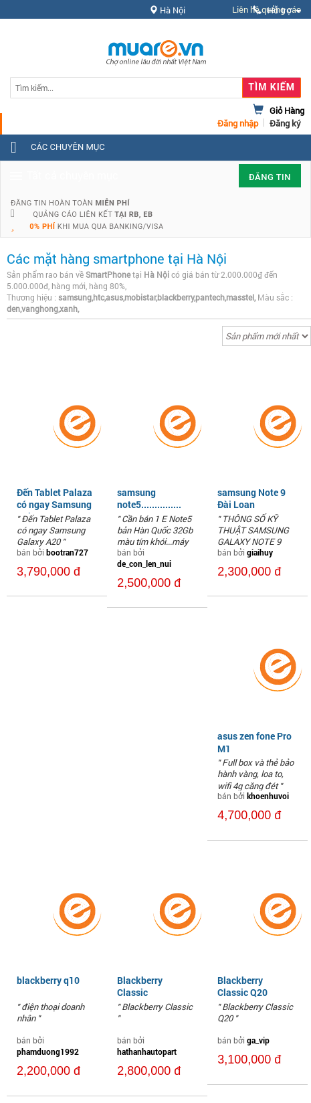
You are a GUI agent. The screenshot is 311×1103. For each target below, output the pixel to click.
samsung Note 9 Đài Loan (251, 498)
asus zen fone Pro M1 (254, 742)
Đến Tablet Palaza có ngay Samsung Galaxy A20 (54, 504)
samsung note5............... (149, 498)
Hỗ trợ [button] (277, 10)
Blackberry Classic (140, 986)
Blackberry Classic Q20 (242, 986)
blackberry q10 (48, 980)
